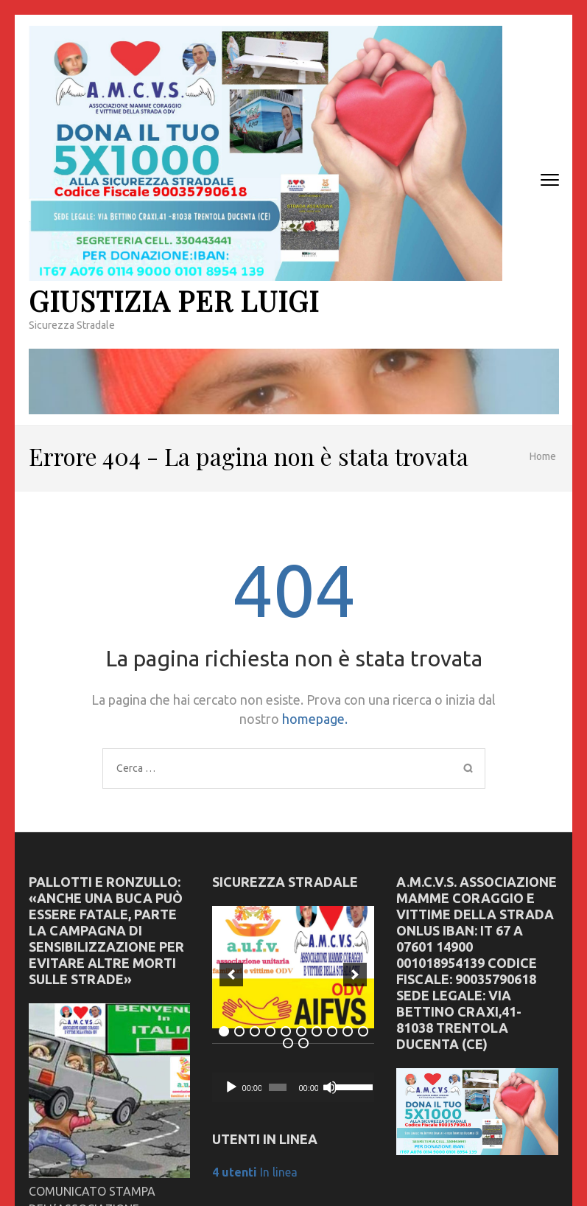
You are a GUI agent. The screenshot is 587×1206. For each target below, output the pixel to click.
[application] (293, 1087)
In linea (255, 1172)
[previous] (231, 974)
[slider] (278, 1087)
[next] (355, 974)
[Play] (231, 1087)
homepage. (315, 718)
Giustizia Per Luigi (174, 300)
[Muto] (330, 1087)
